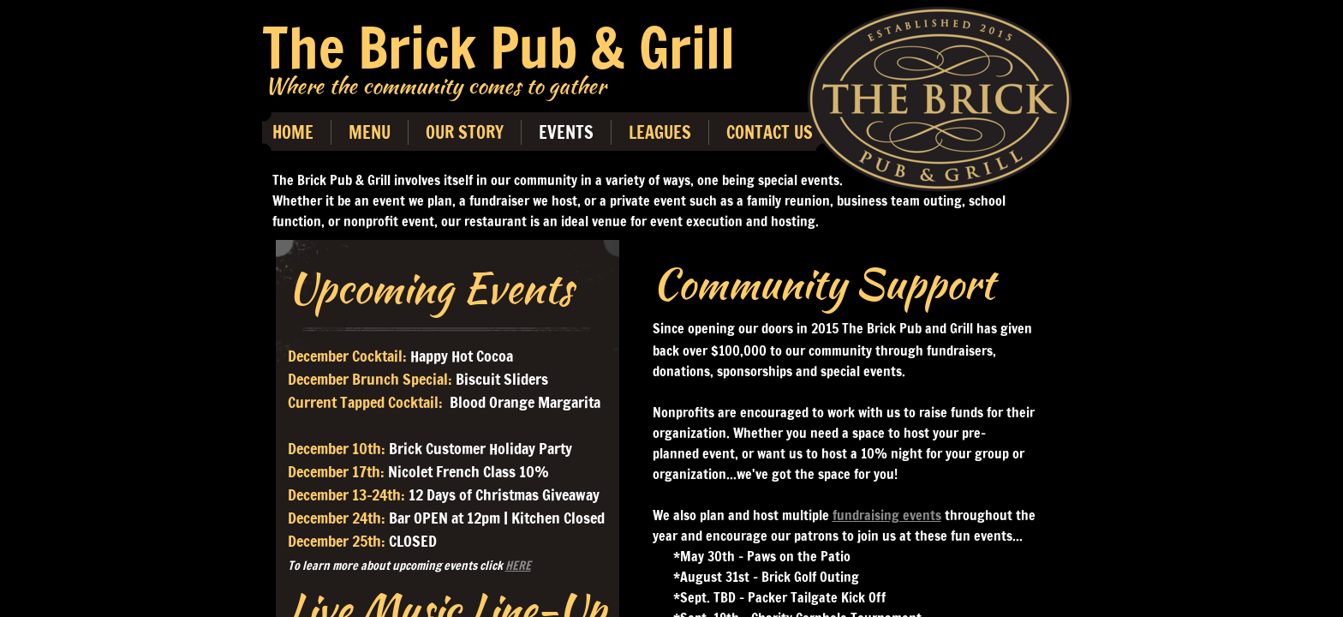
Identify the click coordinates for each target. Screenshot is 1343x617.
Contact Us (769, 132)
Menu (370, 132)
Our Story (465, 132)
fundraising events (887, 515)
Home (292, 132)
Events (566, 132)
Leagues (660, 132)
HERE (518, 565)
